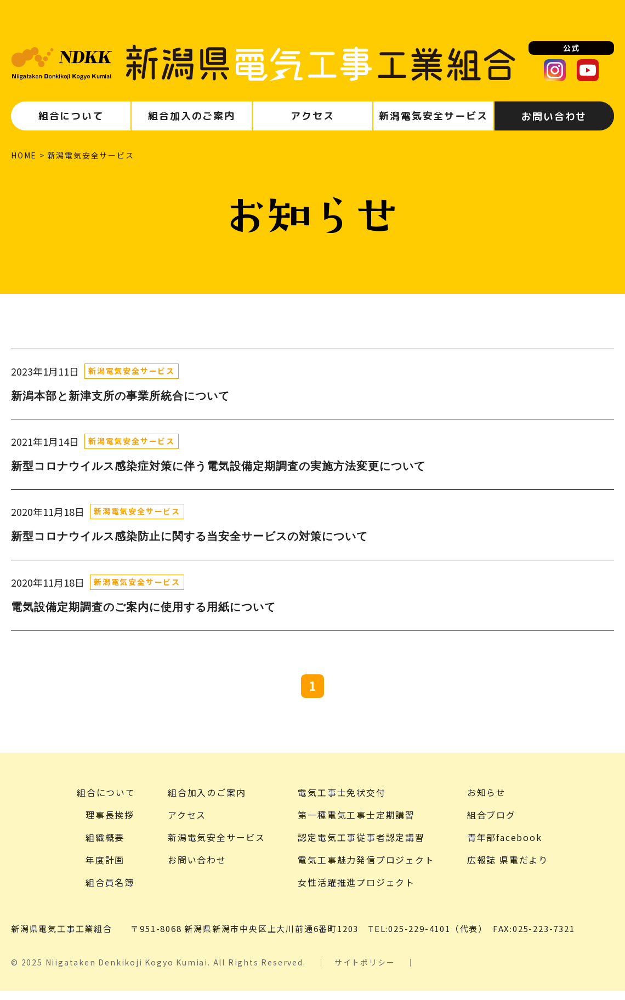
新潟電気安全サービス (131, 370)
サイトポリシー (364, 971)
